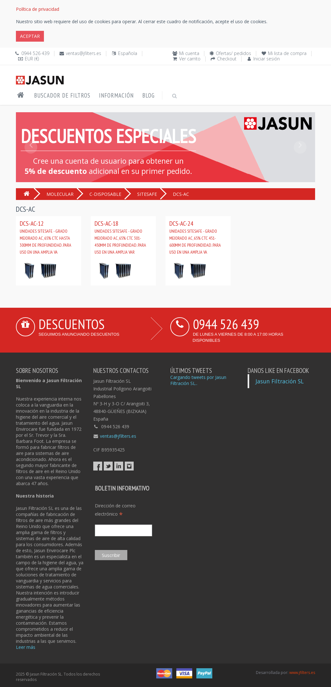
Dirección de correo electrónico (115, 510)
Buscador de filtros (62, 95)
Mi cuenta (189, 53)
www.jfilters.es (302, 672)
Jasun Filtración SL (280, 381)
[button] (31, 161)
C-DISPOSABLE (105, 194)
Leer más (25, 647)
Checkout (226, 59)
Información (116, 95)
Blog (148, 95)
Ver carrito (190, 59)
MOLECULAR (60, 194)
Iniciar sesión (266, 59)
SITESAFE (147, 194)
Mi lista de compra (287, 53)
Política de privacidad (37, 9)
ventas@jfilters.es (83, 53)
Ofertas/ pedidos (233, 53)
